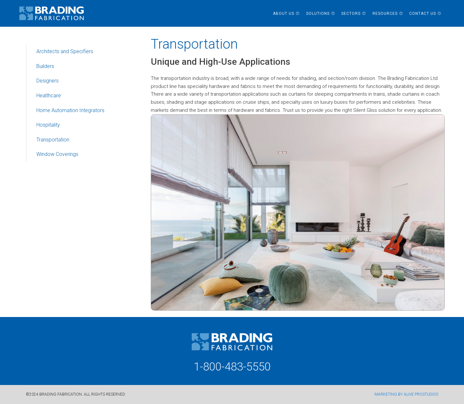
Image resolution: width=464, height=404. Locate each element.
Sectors (353, 13)
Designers (47, 81)
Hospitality (48, 125)
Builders (45, 66)
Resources (387, 13)
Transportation (52, 140)
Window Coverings (57, 154)
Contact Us (425, 13)
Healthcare (48, 95)
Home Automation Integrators (70, 110)
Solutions (320, 13)
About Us (286, 13)
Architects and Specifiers (64, 51)
